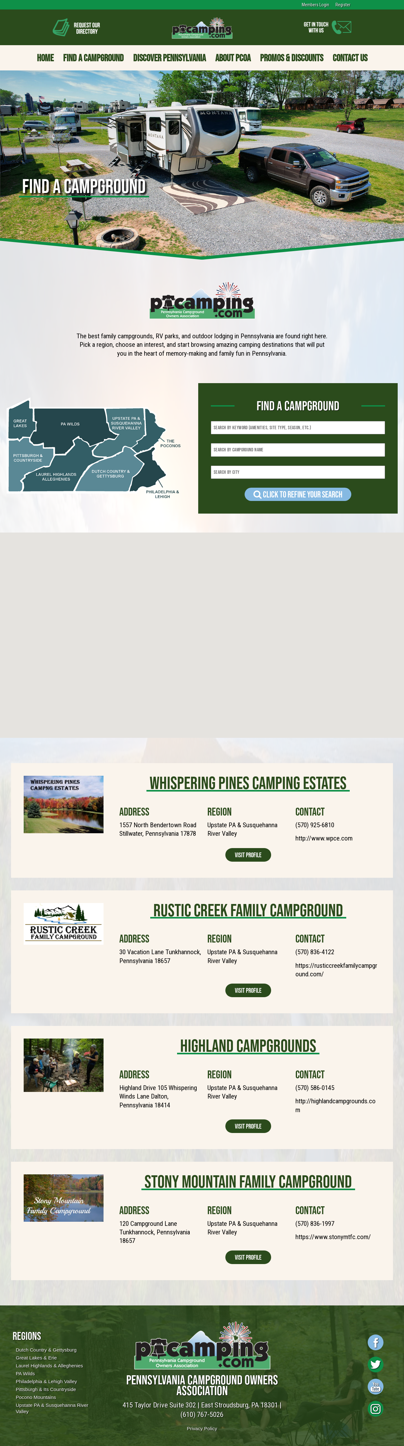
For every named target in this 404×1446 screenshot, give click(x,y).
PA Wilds (25, 1373)
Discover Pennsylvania (169, 57)
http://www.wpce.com (324, 838)
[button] (256, 619)
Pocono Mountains (36, 1397)
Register (343, 4)
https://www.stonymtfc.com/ (333, 1237)
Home (45, 57)
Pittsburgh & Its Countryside (46, 1389)
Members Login (315, 4)
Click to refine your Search (297, 494)
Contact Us (350, 57)
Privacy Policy (202, 1428)
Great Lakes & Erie (36, 1357)
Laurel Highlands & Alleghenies (49, 1365)
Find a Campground (93, 57)
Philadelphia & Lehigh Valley (46, 1381)
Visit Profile (248, 855)
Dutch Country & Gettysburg (46, 1350)
